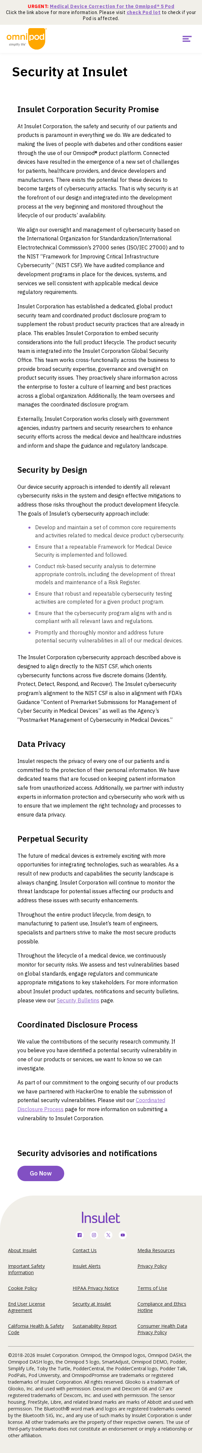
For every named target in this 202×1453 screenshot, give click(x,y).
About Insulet (22, 1250)
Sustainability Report (95, 1326)
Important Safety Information (26, 1269)
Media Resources (156, 1250)
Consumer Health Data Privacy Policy (162, 1329)
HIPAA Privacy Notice (96, 1288)
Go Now (41, 1173)
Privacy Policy (152, 1266)
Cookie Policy (22, 1288)
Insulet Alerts (87, 1266)
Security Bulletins (78, 1000)
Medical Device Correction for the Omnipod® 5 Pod (112, 6)
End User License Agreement (26, 1307)
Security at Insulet (92, 1304)
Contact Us (85, 1250)
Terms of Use (152, 1288)
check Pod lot (144, 12)
